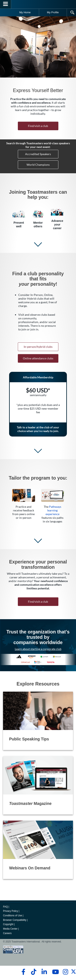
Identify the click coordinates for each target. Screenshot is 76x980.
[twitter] (73, 973)
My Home (25, 12)
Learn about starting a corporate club (38, 649)
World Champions (38, 164)
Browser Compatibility (14, 920)
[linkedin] (44, 972)
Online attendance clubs (38, 358)
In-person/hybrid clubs (38, 346)
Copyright (8, 924)
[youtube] (54, 972)
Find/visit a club (38, 126)
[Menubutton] (5, 4)
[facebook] (22, 972)
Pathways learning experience (53, 510)
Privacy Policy (10, 911)
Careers (7, 933)
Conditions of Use (12, 915)
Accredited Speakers (38, 154)
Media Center (10, 928)
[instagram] (65, 972)
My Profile (53, 12)
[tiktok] (33, 972)
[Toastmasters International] (38, 4)
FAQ (5, 906)
